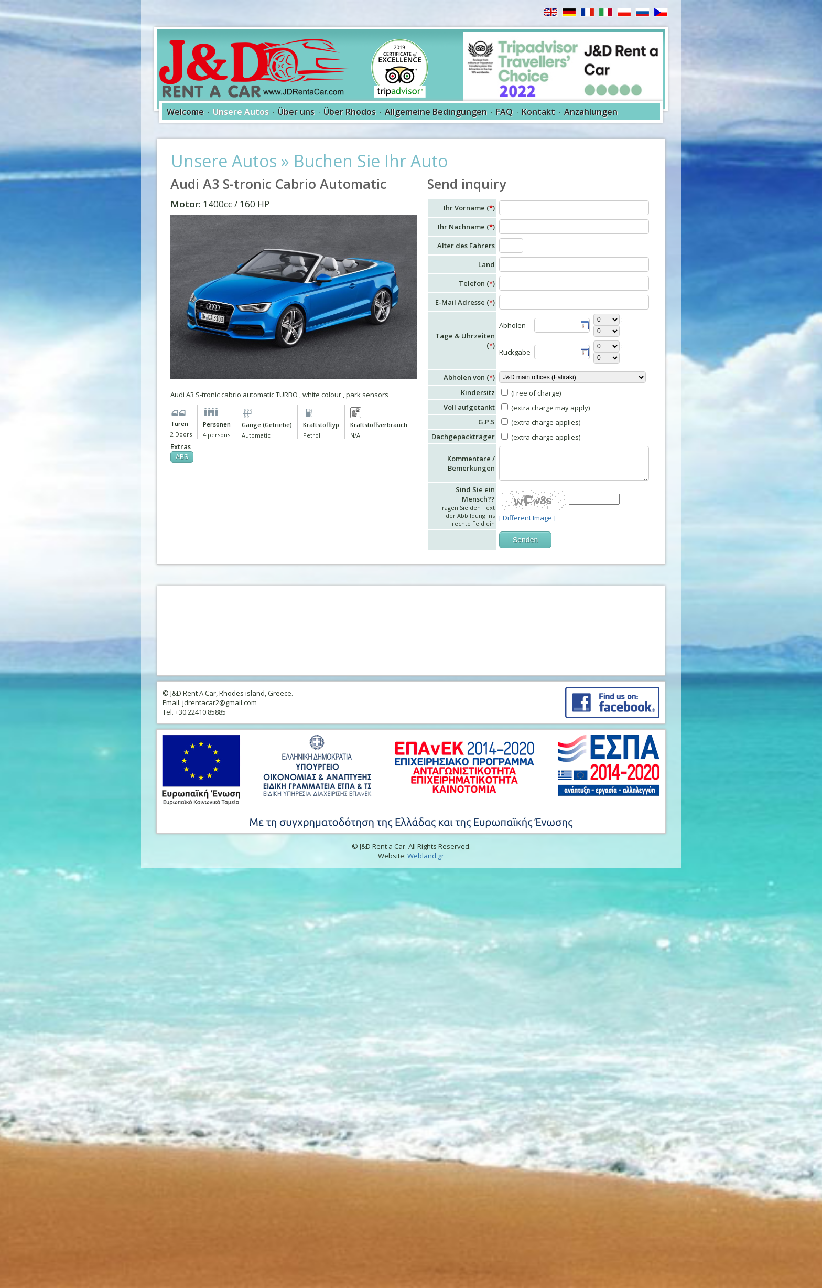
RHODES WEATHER (411, 630)
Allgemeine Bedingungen (436, 112)
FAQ (504, 112)
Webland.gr (425, 855)
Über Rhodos (349, 112)
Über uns (296, 112)
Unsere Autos (241, 112)
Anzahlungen (591, 112)
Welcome (185, 112)
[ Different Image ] (527, 518)
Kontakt (538, 112)
